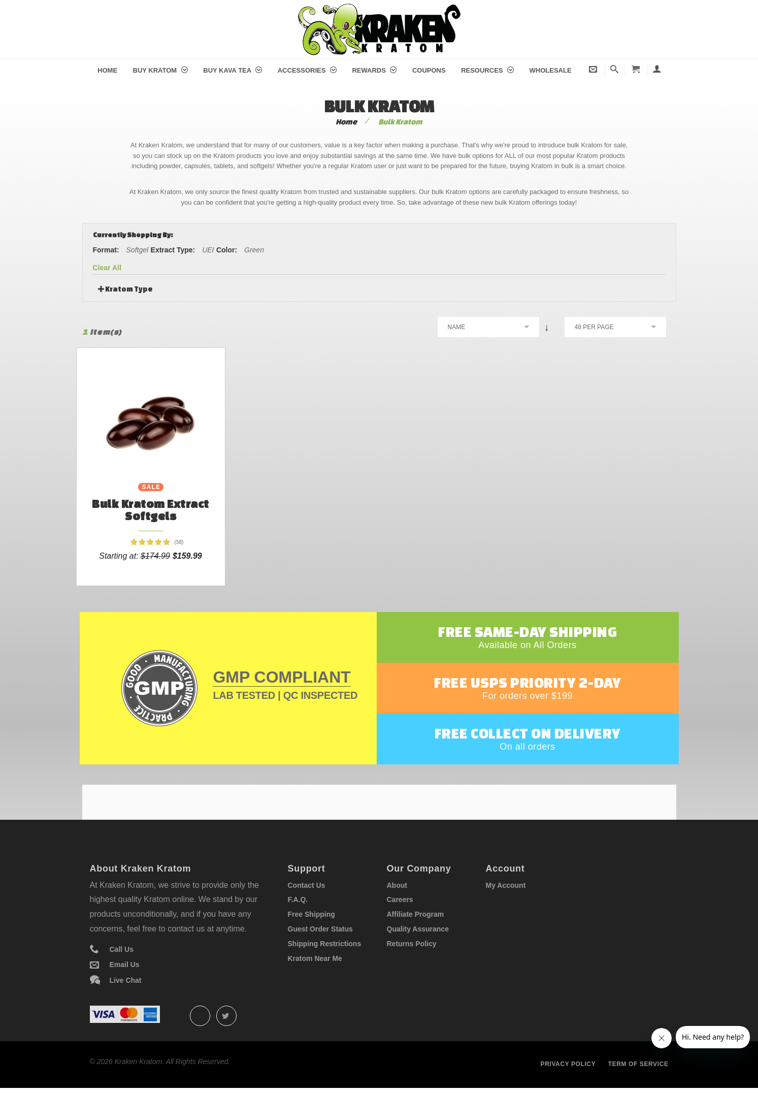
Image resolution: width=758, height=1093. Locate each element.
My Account (506, 885)
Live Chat (126, 980)
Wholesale (551, 70)
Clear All (107, 268)
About (397, 885)
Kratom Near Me (315, 958)
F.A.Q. (298, 899)
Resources (487, 70)
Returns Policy (412, 943)
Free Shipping (311, 914)
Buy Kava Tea (232, 70)
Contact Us (306, 885)
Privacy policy (568, 1064)
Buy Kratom (160, 70)
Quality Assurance (418, 929)
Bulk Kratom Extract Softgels (150, 509)
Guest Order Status (320, 929)
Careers (400, 899)
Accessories (307, 70)
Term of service (638, 1064)
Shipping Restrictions (324, 943)
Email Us (125, 964)
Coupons (429, 70)
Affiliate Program (415, 914)
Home (107, 70)
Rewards (374, 70)
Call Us (122, 949)
